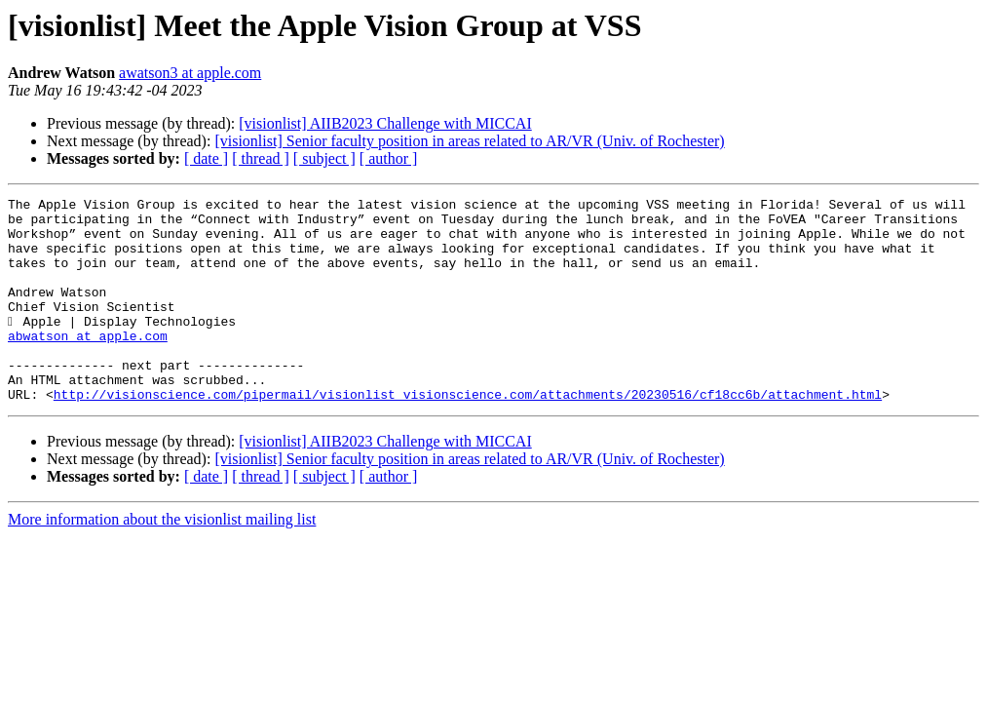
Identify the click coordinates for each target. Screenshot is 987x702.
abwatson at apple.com (88, 364)
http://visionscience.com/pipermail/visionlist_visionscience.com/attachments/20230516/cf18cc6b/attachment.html (468, 435)
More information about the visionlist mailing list (162, 560)
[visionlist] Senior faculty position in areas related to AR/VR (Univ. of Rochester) (469, 141)
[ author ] (389, 158)
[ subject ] (324, 158)
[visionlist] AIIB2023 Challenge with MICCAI (385, 123)
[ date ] (206, 158)
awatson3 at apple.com (190, 72)
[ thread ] (260, 158)
